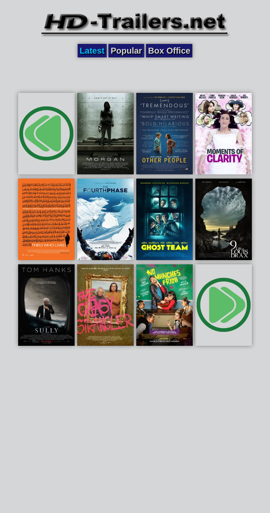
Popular (126, 50)
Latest (92, 50)
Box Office (169, 50)
